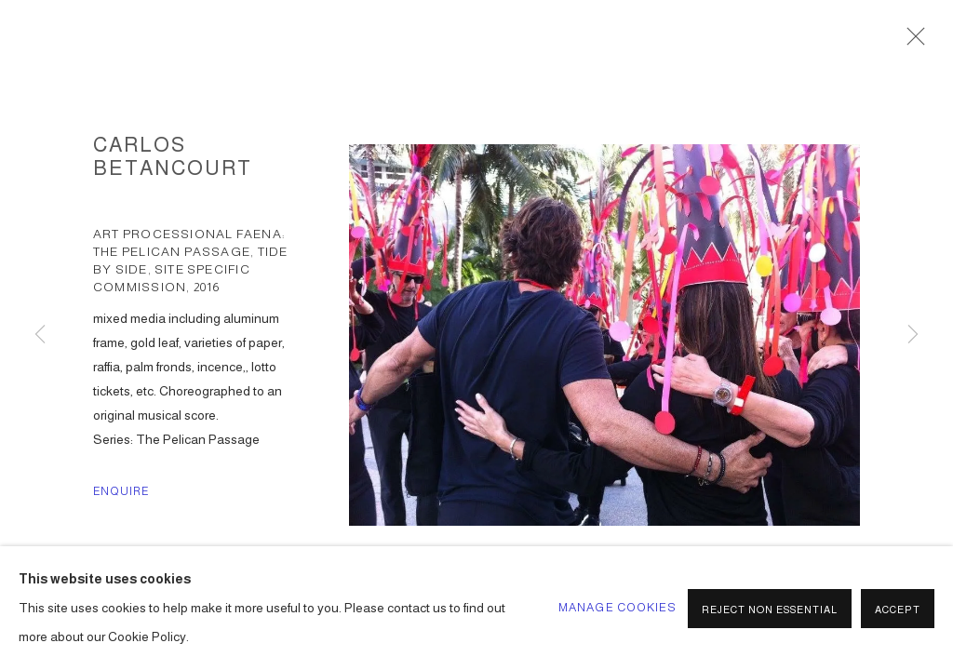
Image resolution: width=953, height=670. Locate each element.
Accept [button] (897, 609)
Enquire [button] (121, 491)
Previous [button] (40, 335)
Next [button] (913, 335)
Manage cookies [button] (617, 607)
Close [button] (911, 42)
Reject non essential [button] (770, 609)
